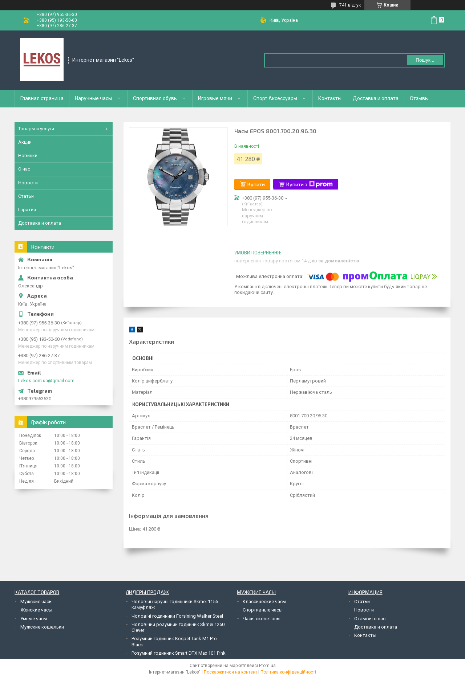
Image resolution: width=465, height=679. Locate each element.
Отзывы (419, 98)
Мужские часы (36, 601)
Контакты (329, 98)
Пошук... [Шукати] (425, 60)
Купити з (309, 184)
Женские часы (36, 610)
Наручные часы (93, 98)
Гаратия (27, 209)
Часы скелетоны (261, 618)
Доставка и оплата (376, 98)
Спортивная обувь (155, 98)
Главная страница (42, 98)
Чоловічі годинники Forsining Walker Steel (177, 616)
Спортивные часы (263, 610)
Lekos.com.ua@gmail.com (46, 380)
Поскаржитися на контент (230, 672)
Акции (25, 142)
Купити (256, 184)
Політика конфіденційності (288, 672)
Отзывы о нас (369, 618)
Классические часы (264, 601)
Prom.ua (267, 665)
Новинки (27, 155)
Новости (28, 182)
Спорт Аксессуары (275, 98)
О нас (24, 169)
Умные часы (33, 618)
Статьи (26, 196)
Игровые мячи (215, 98)
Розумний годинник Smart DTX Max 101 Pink (179, 653)
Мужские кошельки (42, 627)
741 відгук (350, 5)
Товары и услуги (36, 128)
